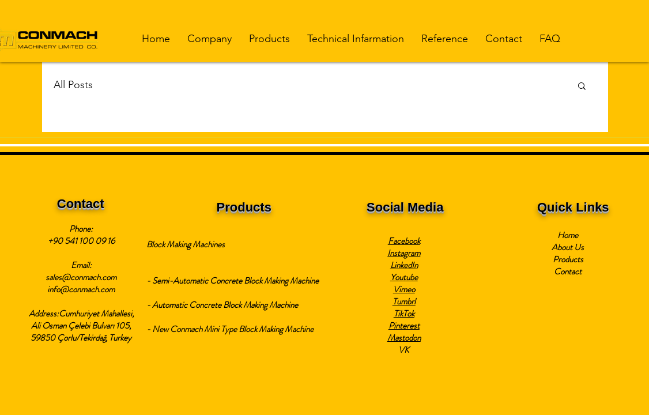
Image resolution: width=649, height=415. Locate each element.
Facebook (404, 241)
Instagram (403, 253)
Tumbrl (404, 301)
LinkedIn (404, 265)
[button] (209, 39)
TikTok (404, 313)
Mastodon (404, 337)
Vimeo (404, 289)
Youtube (404, 277)
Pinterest (404, 325)
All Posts (73, 84)
